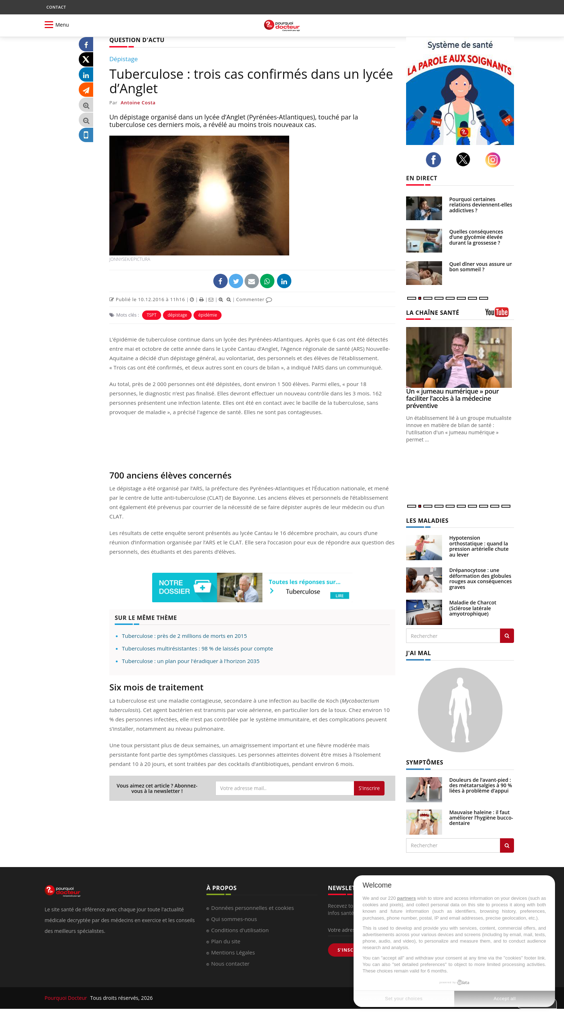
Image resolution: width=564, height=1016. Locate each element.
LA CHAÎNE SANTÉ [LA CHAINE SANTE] (432, 313)
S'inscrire (369, 788)
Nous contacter (230, 963)
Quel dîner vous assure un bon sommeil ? (481, 266)
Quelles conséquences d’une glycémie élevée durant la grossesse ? (476, 237)
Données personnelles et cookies (252, 907)
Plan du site (225, 941)
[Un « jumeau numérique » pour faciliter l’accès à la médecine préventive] (460, 357)
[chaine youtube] (499, 314)
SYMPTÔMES (424, 762)
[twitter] (465, 159)
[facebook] (435, 159)
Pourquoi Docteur (66, 997)
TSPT (151, 315)
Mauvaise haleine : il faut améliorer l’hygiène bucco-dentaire (481, 818)
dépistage (177, 315)
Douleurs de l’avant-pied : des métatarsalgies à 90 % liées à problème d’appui (480, 785)
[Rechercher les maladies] (507, 636)
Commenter (254, 299)
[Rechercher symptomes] (507, 845)
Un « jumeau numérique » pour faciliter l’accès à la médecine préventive (452, 398)
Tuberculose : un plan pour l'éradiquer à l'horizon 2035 (190, 661)
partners (406, 898)
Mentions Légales (233, 952)
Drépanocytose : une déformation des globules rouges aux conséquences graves (480, 578)
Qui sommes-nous (234, 918)
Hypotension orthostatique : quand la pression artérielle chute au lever (479, 546)
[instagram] (494, 160)
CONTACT (56, 7)
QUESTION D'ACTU (136, 40)
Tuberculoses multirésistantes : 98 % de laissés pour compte (197, 648)
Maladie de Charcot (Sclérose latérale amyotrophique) (472, 608)
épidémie (207, 315)
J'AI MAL (418, 653)
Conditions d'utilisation (240, 930)
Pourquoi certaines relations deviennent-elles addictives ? (480, 205)
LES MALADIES (427, 521)
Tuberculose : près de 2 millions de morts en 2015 (184, 635)
